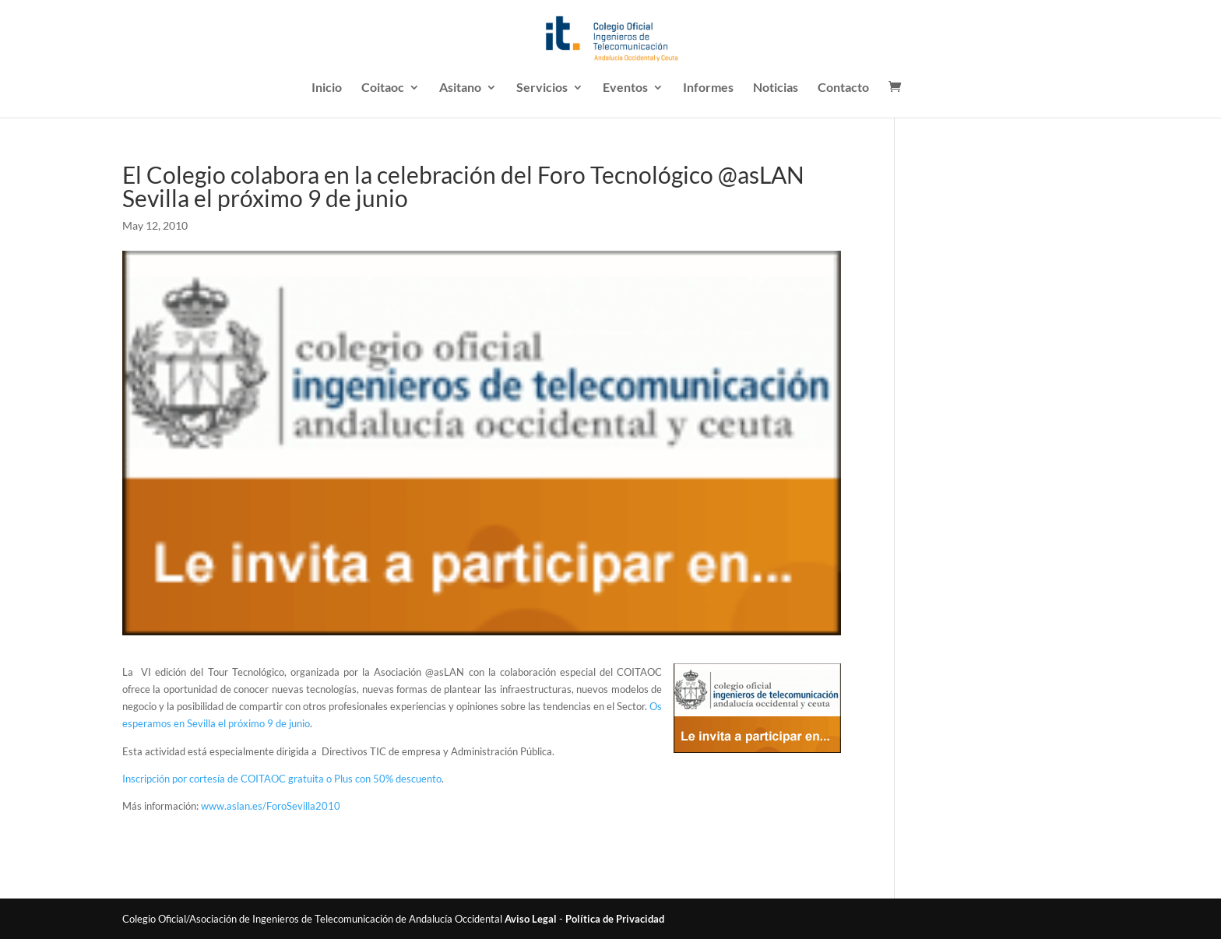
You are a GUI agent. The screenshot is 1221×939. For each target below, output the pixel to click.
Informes (708, 88)
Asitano (460, 88)
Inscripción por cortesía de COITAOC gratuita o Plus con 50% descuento (282, 778)
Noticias (775, 88)
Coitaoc (382, 88)
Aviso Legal (531, 919)
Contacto (843, 88)
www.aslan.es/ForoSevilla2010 (270, 806)
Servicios (542, 88)
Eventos (625, 88)
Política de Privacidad (614, 919)
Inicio (326, 88)
